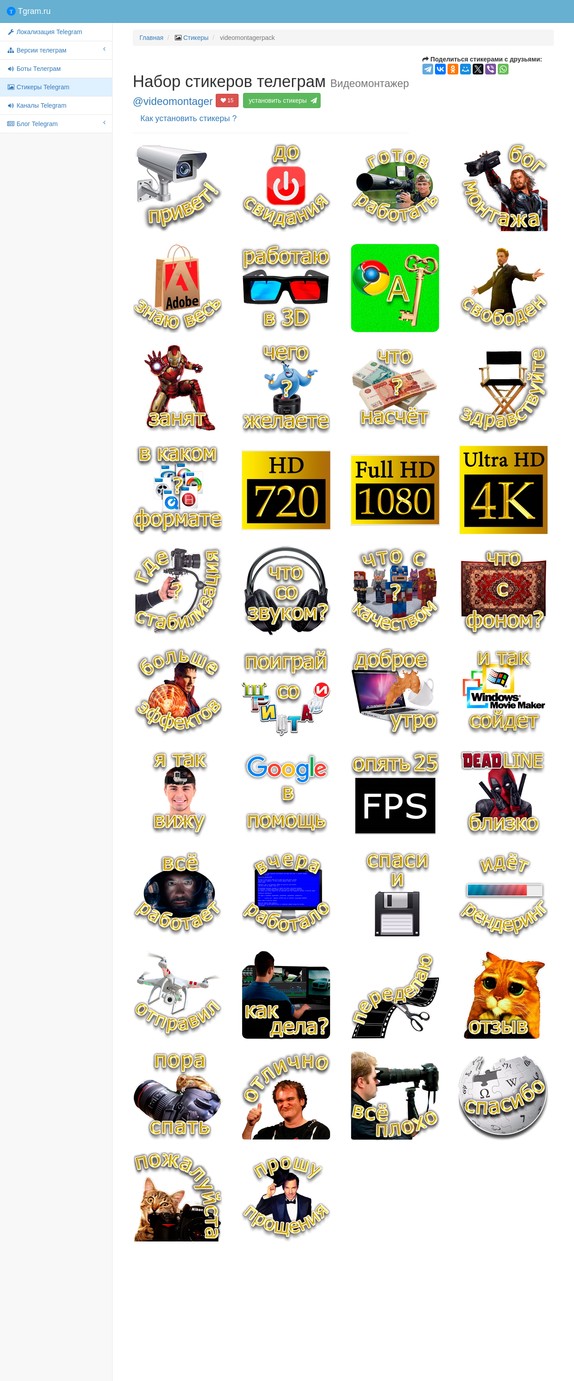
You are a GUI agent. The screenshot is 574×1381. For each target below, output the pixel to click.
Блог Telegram (56, 123)
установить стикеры (283, 100)
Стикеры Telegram (38, 87)
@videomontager (173, 101)
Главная (151, 37)
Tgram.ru (29, 11)
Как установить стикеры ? (188, 118)
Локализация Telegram (44, 31)
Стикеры (196, 37)
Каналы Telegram (36, 105)
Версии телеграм (56, 50)
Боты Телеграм (34, 68)
